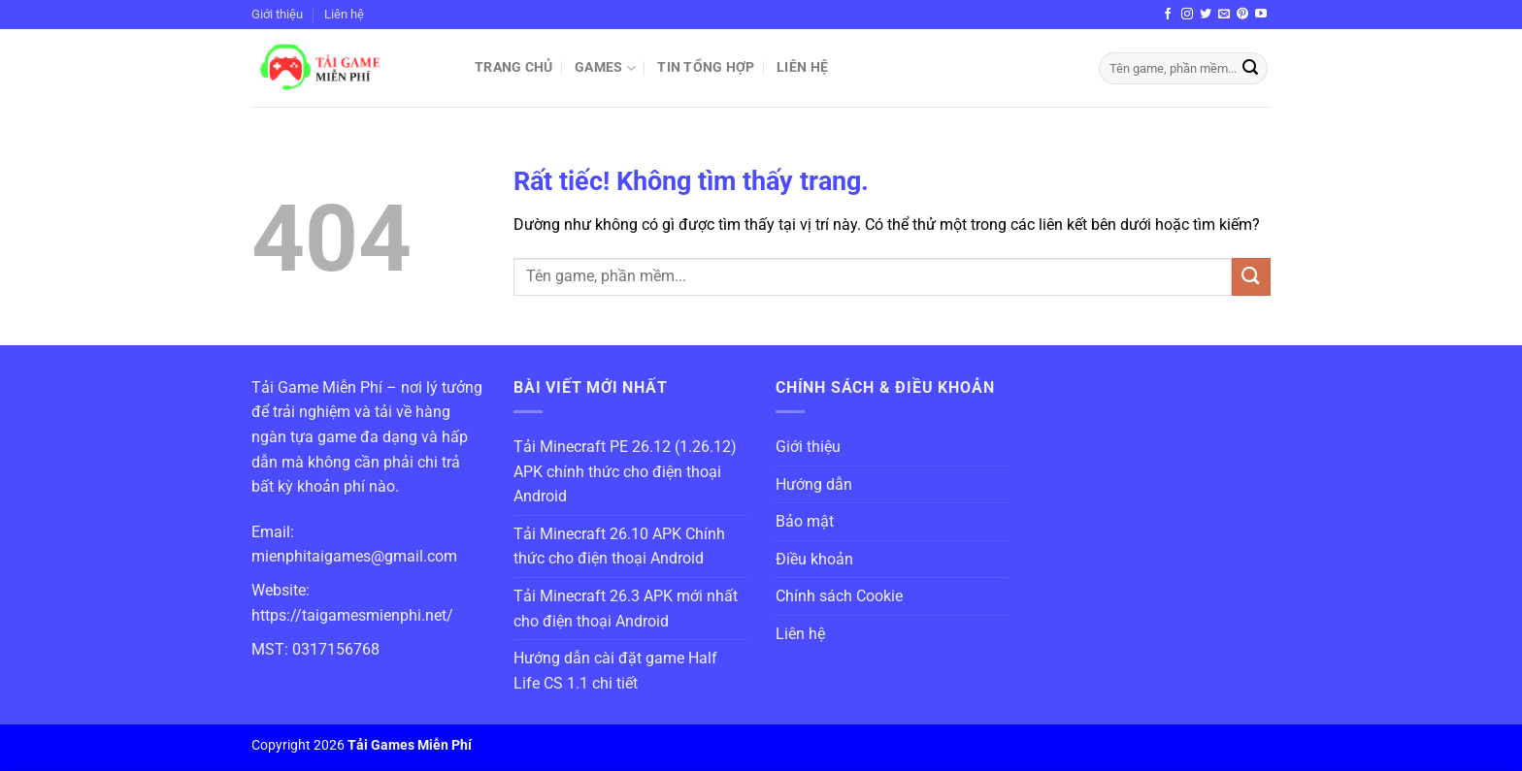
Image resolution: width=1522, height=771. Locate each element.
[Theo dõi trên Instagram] (1187, 14)
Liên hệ (344, 14)
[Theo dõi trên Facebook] (1168, 14)
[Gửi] (1250, 68)
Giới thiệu (277, 14)
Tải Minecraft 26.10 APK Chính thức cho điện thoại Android (619, 546)
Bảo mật (805, 521)
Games (605, 68)
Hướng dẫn (814, 484)
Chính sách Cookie (839, 596)
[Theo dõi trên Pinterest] (1242, 14)
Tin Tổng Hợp (705, 67)
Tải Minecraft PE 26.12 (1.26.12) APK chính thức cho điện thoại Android (625, 471)
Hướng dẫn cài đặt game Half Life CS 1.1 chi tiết (615, 670)
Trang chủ (514, 67)
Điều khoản (814, 559)
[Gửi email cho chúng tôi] (1224, 14)
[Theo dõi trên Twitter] (1205, 14)
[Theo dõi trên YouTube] (1261, 14)
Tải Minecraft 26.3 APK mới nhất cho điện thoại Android (625, 608)
